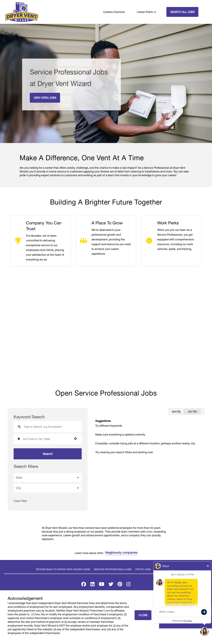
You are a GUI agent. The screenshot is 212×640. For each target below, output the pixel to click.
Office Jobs (143, 569)
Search (48, 454)
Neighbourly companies (121, 552)
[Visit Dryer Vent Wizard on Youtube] (101, 584)
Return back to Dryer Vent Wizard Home (63, 569)
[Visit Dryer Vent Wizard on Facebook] (84, 584)
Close (143, 615)
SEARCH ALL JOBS (182, 11)
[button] (75, 438)
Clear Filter (20, 500)
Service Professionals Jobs (113, 569)
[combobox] (46, 439)
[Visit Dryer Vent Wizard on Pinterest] (120, 584)
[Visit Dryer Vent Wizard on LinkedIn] (92, 584)
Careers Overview (114, 11)
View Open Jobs (45, 97)
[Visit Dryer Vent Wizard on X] (111, 584)
